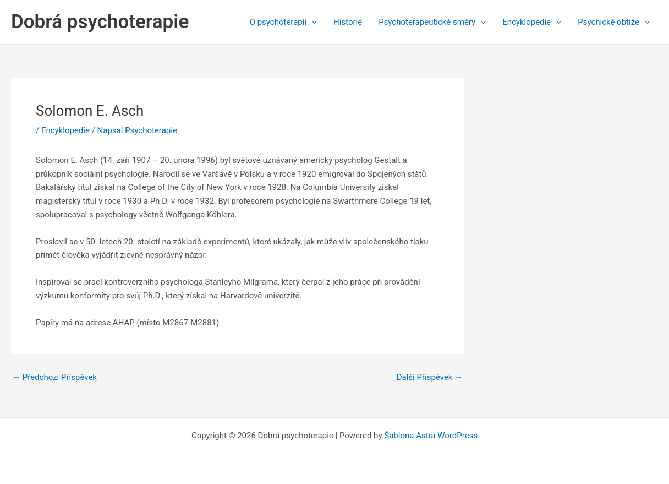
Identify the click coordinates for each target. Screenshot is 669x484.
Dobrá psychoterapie (100, 21)
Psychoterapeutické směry (432, 22)
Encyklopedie (531, 22)
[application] (311, 22)
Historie (347, 22)
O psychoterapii (283, 22)
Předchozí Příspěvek (54, 377)
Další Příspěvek (430, 377)
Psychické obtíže (614, 22)
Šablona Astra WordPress (431, 436)
